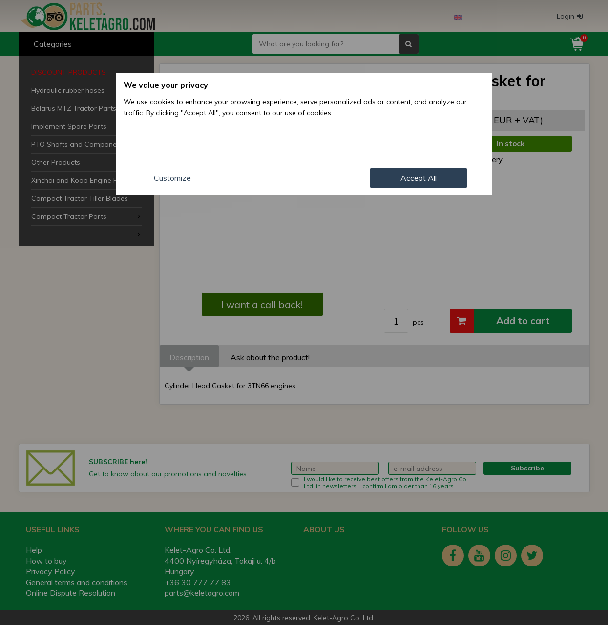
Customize (172, 178)
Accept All (418, 178)
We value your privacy (166, 84)
